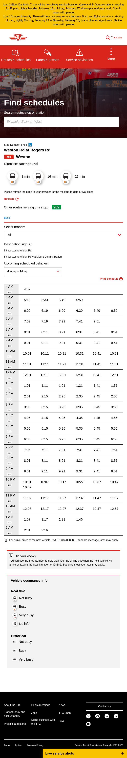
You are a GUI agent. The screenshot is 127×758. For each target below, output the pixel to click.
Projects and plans (15, 723)
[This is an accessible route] (30, 144)
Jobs (34, 713)
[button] (111, 55)
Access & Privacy (35, 745)
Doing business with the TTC (43, 721)
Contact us (104, 706)
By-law (18, 745)
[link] (88, 716)
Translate (116, 37)
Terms (7, 745)
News (62, 705)
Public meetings (40, 705)
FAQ (61, 720)
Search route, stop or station (24, 112)
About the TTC (12, 705)
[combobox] (61, 122)
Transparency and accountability (14, 714)
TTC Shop (65, 713)
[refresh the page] (11, 199)
